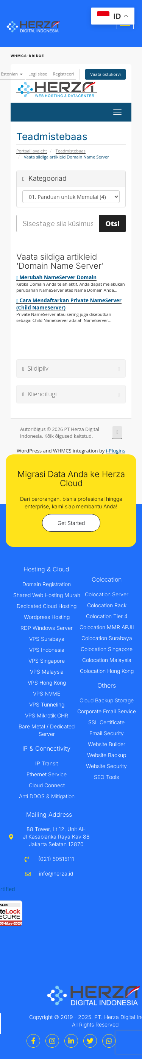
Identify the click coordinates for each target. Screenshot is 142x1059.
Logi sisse (37, 74)
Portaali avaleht (31, 151)
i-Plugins (115, 450)
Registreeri (63, 74)
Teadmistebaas (71, 151)
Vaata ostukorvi (105, 74)
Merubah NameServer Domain (56, 277)
